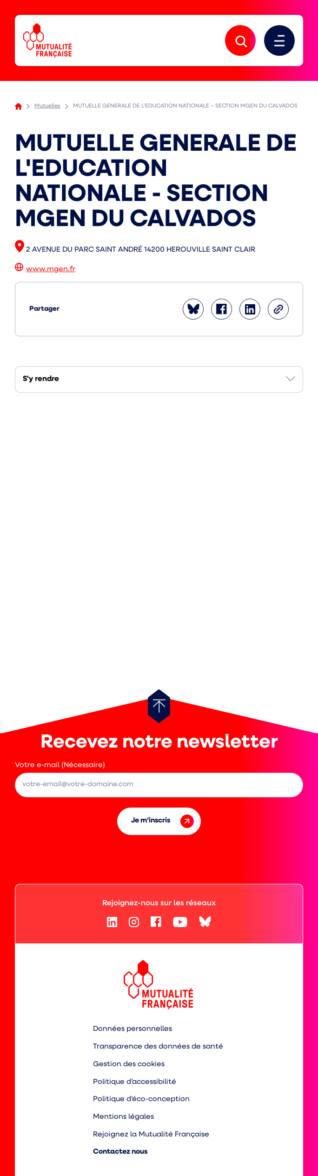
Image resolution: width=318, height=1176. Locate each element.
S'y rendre (41, 379)
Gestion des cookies (129, 1064)
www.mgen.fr (50, 269)
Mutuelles (47, 106)
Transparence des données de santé (158, 1046)
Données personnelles (132, 1029)
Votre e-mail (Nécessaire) (60, 765)
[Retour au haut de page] (159, 706)
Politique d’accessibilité (134, 1082)
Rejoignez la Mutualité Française (151, 1134)
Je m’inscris (162, 821)
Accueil (18, 106)
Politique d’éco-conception (141, 1099)
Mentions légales (123, 1117)
